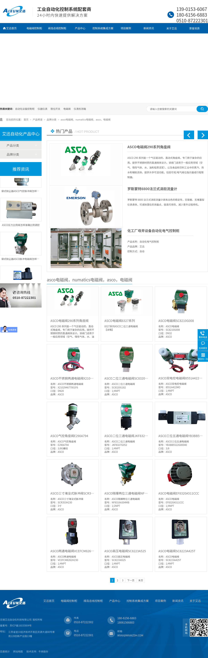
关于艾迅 (171, 28)
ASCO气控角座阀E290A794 (69, 435)
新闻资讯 (149, 28)
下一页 (131, 580)
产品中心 (80, 28)
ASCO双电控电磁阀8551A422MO (180, 378)
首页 (26, 119)
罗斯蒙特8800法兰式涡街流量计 (152, 188)
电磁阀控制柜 (34, 28)
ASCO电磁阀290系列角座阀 (148, 146)
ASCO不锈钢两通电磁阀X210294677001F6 (72, 378)
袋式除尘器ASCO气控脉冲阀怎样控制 (21, 193)
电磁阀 (67, 108)
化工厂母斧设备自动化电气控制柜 (153, 230)
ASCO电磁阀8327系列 (120, 320)
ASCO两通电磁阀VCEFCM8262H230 (72, 551)
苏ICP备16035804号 (21, 625)
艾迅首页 (11, 28)
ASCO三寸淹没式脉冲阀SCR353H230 (72, 493)
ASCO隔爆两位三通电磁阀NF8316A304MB (127, 493)
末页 (140, 580)
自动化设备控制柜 (24, 108)
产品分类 (13, 145)
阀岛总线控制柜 (57, 28)
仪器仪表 (42, 108)
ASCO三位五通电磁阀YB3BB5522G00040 (180, 435)
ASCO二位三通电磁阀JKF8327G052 (127, 435)
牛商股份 (43, 651)
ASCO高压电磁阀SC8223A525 (125, 551)
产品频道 (38, 119)
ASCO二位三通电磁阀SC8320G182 (127, 378)
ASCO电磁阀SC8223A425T (177, 551)
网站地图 (18, 651)
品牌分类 (52, 119)
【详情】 (109, 329)
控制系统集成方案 (103, 28)
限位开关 (55, 108)
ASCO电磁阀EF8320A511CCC (178, 493)
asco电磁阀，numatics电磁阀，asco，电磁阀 (86, 119)
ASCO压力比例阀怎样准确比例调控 (21, 227)
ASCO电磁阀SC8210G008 (176, 320)
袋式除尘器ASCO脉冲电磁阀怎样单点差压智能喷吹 (28, 261)
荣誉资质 (194, 28)
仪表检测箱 (80, 108)
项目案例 (126, 28)
